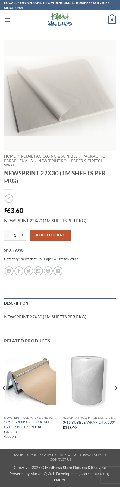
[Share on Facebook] (18, 270)
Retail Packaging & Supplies (49, 156)
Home (10, 156)
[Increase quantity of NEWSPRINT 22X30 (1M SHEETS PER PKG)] (22, 235)
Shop (31, 455)
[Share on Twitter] (28, 270)
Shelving (68, 455)
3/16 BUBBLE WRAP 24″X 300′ (89, 422)
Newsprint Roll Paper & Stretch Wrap (49, 259)
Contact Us (60, 459)
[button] (7, 19)
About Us (48, 455)
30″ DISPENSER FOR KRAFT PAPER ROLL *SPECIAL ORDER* (28, 427)
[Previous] (4, 399)
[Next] (115, 399)
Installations (93, 455)
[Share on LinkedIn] (57, 270)
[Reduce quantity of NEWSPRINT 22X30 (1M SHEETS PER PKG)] (7, 235)
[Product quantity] (15, 235)
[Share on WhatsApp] (9, 270)
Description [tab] (16, 303)
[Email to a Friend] (38, 270)
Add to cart (50, 234)
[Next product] (9, 198)
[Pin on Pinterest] (48, 270)
